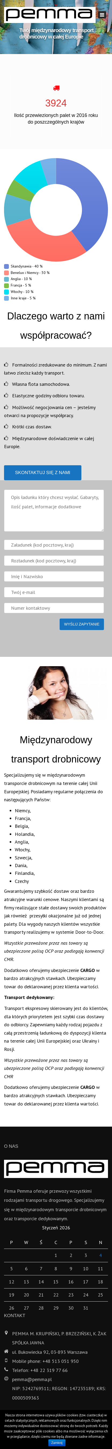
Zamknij (57, 1443)
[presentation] (45, 640)
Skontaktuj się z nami (42, 472)
